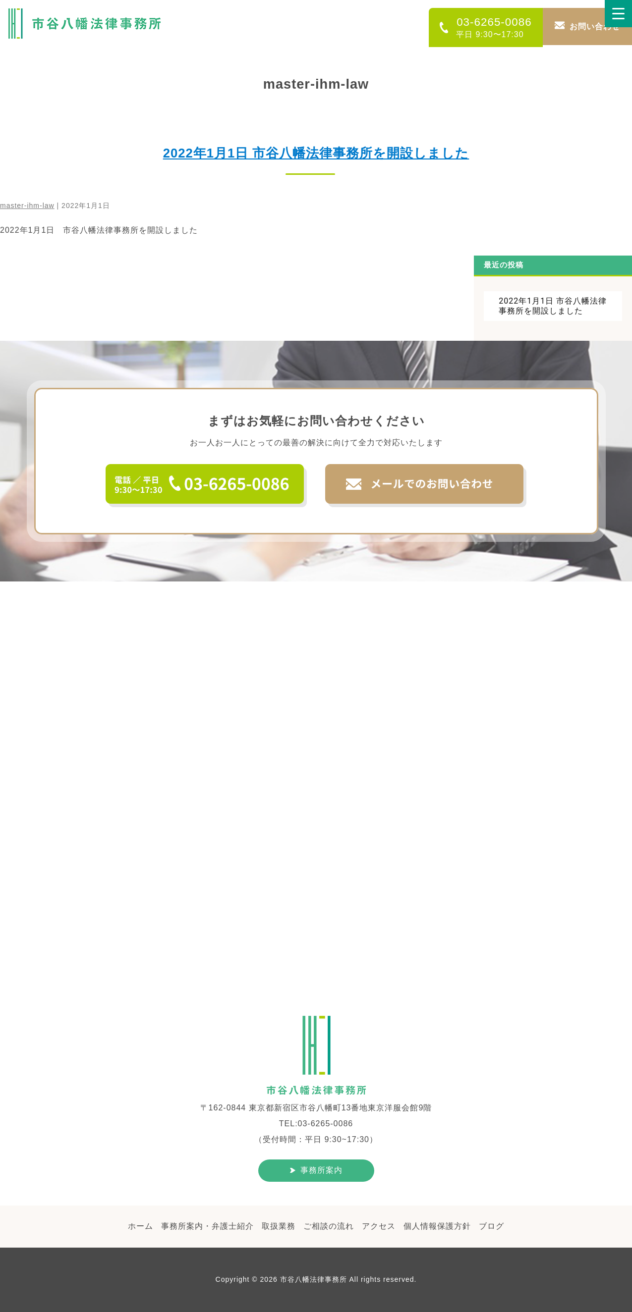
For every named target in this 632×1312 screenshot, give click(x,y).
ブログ (491, 1226)
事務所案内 (321, 1170)
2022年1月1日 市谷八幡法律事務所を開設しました (316, 153)
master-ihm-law (27, 206)
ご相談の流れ (328, 1226)
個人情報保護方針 (437, 1226)
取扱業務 (278, 1226)
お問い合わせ (595, 26)
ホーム (140, 1226)
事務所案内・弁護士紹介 (207, 1226)
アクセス (379, 1226)
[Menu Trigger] (618, 13)
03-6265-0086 (490, 27)
